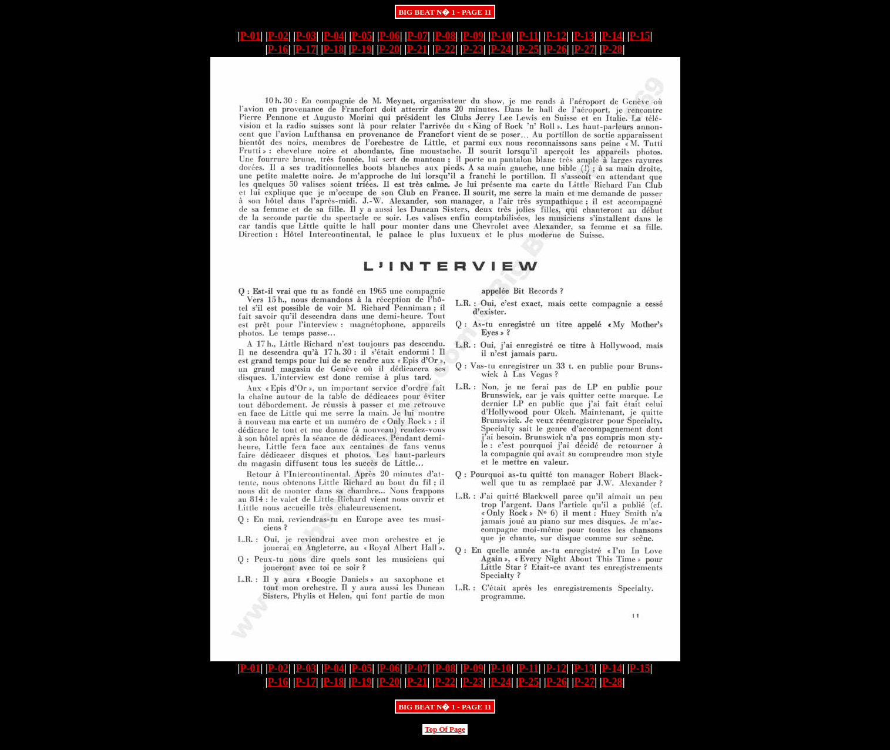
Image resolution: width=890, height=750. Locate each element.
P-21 (417, 49)
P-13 (584, 36)
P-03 (305, 36)
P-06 (389, 36)
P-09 (473, 36)
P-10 (501, 36)
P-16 (277, 49)
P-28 (612, 49)
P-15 (640, 36)
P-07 (417, 36)
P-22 (445, 49)
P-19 (361, 49)
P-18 (333, 49)
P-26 (556, 49)
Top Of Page (445, 729)
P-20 (389, 49)
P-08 (445, 36)
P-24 (501, 49)
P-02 (278, 36)
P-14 (612, 36)
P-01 (250, 36)
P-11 (529, 36)
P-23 (472, 49)
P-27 (584, 49)
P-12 (556, 36)
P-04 (334, 36)
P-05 (361, 36)
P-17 (305, 49)
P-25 (528, 49)
